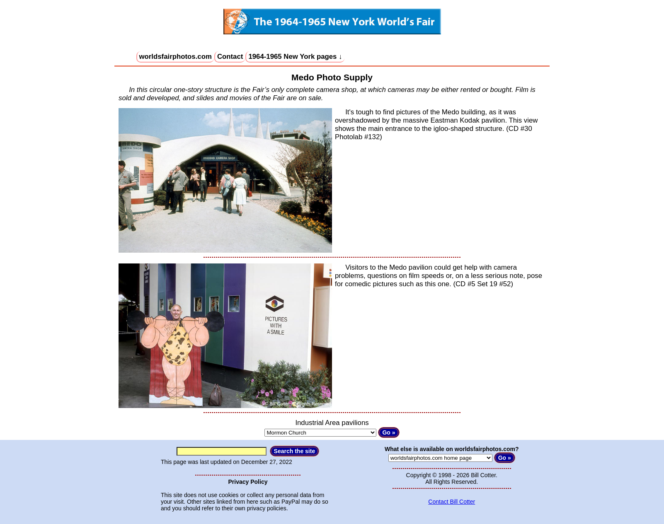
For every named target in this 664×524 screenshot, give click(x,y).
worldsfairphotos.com (175, 56)
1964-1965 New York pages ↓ (295, 56)
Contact (230, 56)
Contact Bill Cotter (451, 501)
